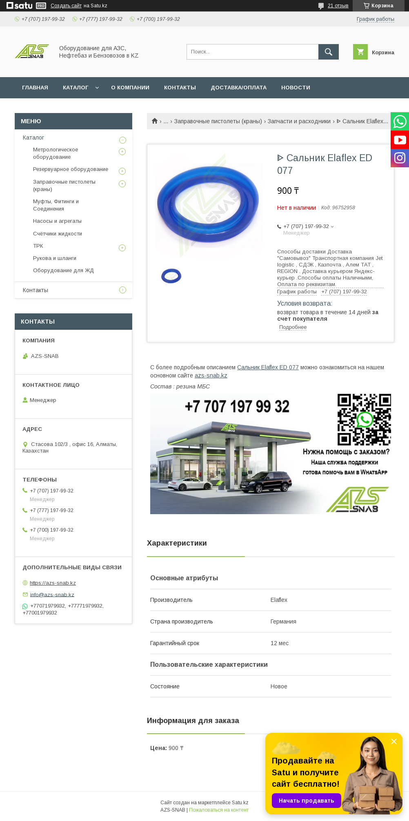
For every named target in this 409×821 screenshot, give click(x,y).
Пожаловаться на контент (219, 810)
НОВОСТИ (295, 87)
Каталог (33, 137)
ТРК (38, 246)
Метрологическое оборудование (55, 153)
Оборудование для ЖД (63, 270)
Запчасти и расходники (299, 121)
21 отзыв (338, 6)
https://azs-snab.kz (53, 583)
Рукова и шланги (54, 258)
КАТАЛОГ (75, 87)
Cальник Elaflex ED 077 (268, 367)
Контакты (35, 290)
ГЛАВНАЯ (35, 87)
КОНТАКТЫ (180, 87)
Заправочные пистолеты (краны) (218, 121)
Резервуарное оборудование (70, 169)
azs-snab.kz (211, 375)
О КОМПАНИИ (130, 87)
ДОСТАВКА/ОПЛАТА (239, 87)
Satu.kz (240, 802)
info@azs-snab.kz (52, 594)
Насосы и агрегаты (57, 221)
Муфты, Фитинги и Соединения (56, 205)
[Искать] (328, 52)
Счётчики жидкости (57, 234)
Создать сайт (66, 6)
